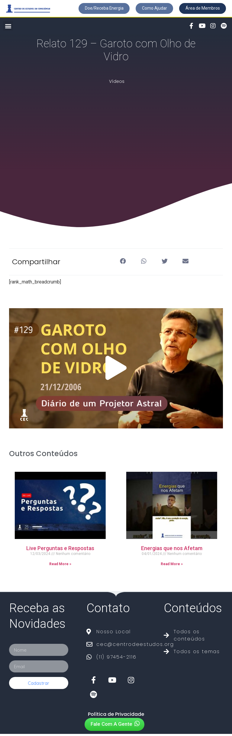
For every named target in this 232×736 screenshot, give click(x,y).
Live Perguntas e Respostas (60, 550)
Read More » (60, 566)
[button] (95, 9)
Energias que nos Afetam (171, 550)
